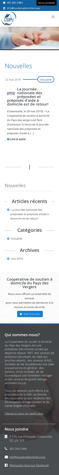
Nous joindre (46, 2)
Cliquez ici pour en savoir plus (24, 413)
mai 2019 (17, 258)
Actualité (45, 79)
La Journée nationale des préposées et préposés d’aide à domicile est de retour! (27, 96)
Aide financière (30, 314)
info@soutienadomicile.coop (23, 8)
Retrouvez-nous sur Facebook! (29, 465)
